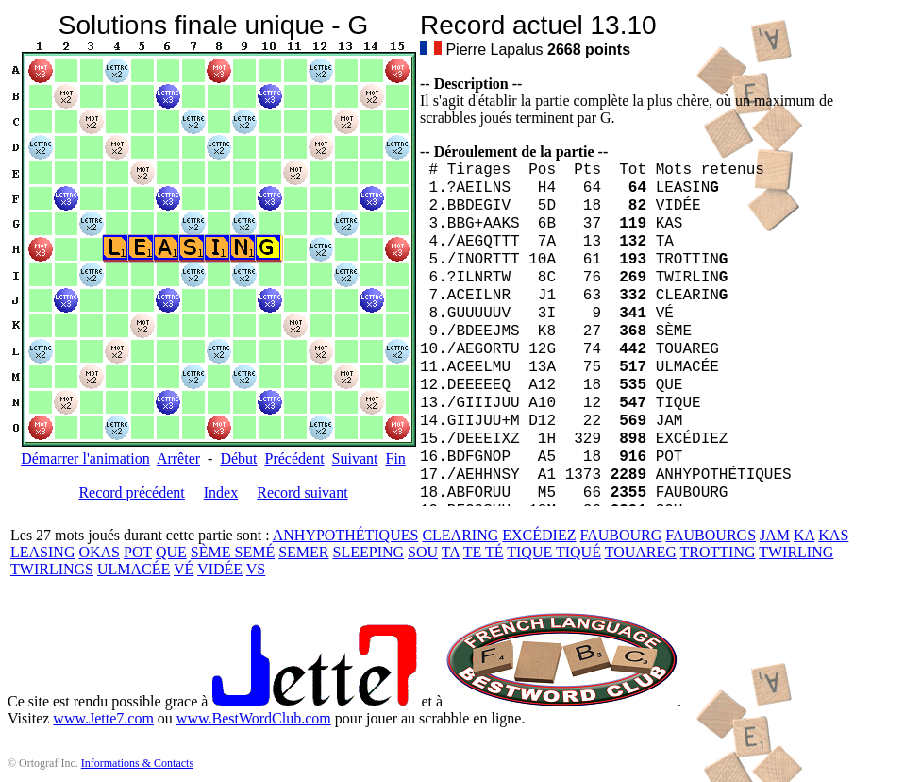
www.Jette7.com (103, 718)
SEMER (303, 552)
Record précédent (131, 492)
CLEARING (460, 535)
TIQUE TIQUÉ (554, 552)
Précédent (295, 458)
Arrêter (178, 458)
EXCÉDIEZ (539, 535)
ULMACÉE (133, 569)
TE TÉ (483, 552)
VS (255, 569)
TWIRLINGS (51, 569)
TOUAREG (641, 552)
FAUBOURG (620, 535)
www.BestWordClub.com (253, 718)
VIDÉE (220, 569)
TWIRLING (796, 552)
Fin (395, 458)
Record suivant (302, 492)
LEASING (42, 552)
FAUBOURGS (710, 535)
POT (138, 552)
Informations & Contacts (137, 763)
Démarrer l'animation (85, 458)
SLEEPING (369, 552)
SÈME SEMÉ (233, 552)
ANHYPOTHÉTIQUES (346, 535)
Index (221, 492)
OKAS (99, 552)
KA (804, 535)
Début (238, 458)
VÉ (183, 569)
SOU (423, 552)
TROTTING (718, 552)
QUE (171, 552)
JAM (775, 535)
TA (451, 552)
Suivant (355, 458)
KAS (833, 535)
